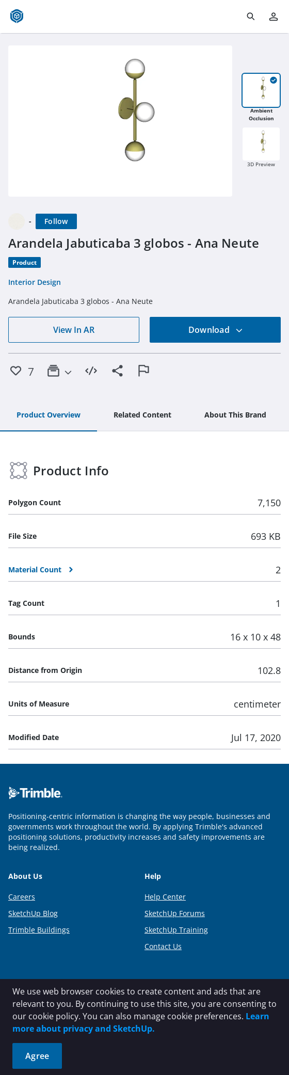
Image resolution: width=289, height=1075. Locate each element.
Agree (37, 1056)
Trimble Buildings (39, 930)
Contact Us (163, 946)
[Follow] (56, 221)
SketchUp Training (176, 930)
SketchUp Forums (175, 913)
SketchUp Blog (33, 913)
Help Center (165, 897)
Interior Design (34, 282)
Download (215, 329)
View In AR (73, 329)
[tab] (48, 415)
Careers (21, 897)
